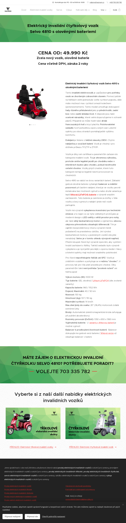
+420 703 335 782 (115, 2)
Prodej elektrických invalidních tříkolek (18, 490)
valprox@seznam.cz (97, 2)
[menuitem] (29, 10)
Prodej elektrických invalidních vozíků (17, 486)
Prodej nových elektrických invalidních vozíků (20, 497)
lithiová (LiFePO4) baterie (83, 194)
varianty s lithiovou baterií (101, 322)
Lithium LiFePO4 (101, 280)
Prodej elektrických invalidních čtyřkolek (18, 493)
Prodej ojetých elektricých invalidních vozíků (20, 500)
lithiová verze (107, 333)
